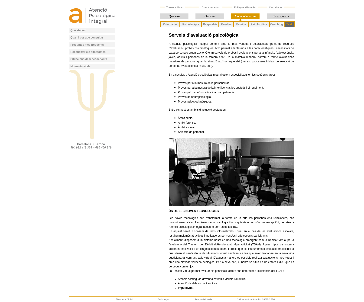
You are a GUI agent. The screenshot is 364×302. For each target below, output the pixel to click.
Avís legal (163, 299)
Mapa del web (203, 299)
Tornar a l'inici (174, 7)
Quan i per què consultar (86, 37)
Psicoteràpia (190, 24)
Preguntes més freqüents (87, 44)
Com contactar (211, 7)
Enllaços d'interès (245, 7)
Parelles (226, 24)
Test (289, 24)
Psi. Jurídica (259, 24)
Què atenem (78, 30)
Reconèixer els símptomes (87, 52)
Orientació (170, 24)
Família (241, 24)
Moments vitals (80, 66)
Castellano (275, 7)
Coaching (276, 24)
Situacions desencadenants (88, 59)
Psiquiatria (210, 24)
